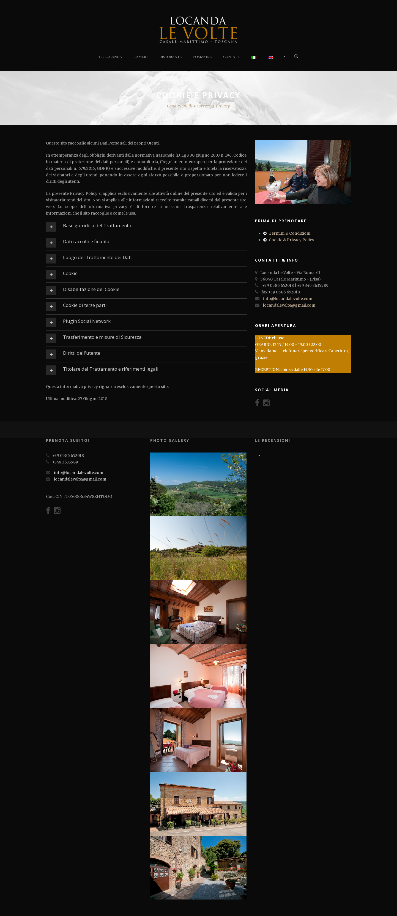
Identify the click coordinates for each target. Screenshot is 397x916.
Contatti (231, 57)
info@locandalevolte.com (287, 298)
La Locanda (110, 57)
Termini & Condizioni (289, 233)
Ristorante (171, 57)
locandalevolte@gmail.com (289, 305)
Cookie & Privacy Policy (291, 239)
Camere (140, 57)
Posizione (202, 57)
